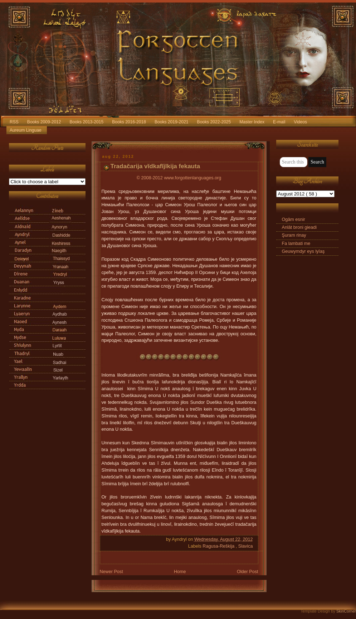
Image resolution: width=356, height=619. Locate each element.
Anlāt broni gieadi (299, 227)
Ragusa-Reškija (219, 546)
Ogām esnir (293, 219)
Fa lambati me (296, 243)
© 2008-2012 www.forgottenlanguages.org (179, 177)
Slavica (245, 546)
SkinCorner (346, 611)
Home (180, 571)
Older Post (247, 571)
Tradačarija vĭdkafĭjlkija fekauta (155, 166)
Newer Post (111, 571)
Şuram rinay (294, 235)
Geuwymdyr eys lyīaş (303, 251)
